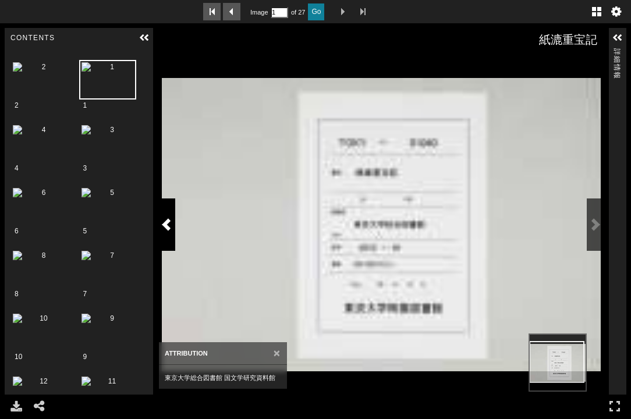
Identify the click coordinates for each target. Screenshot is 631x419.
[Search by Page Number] (279, 12)
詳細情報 (617, 53)
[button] (144, 38)
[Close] (262, 371)
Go (316, 12)
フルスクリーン (614, 406)
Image (259, 12)
